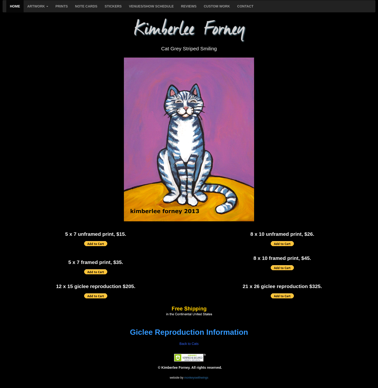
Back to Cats (188, 344)
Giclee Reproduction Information (189, 332)
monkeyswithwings (196, 377)
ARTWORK (37, 6)
